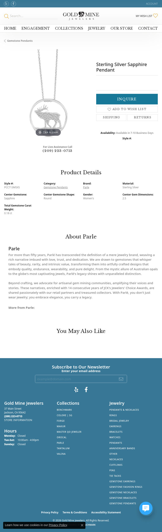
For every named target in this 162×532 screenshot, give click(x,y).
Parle (86, 187)
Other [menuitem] (113, 453)
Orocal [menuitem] (62, 437)
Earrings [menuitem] (115, 426)
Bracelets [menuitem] (116, 431)
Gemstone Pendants (20, 41)
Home (10, 28)
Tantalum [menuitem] (63, 448)
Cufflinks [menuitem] (116, 464)
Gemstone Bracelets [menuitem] (123, 497)
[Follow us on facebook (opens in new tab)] (13, 3)
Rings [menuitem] (113, 415)
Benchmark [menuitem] (64, 409)
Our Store (122, 28)
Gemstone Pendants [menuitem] (122, 503)
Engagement (36, 28)
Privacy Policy (49, 512)
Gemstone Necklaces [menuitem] (123, 492)
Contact (148, 28)
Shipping (111, 117)
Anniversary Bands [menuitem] (122, 448)
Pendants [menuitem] (115, 442)
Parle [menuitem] (60, 442)
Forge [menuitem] (61, 420)
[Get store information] (18, 420)
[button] (151, 3)
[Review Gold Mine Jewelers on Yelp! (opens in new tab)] (6, 3)
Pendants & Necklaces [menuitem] (124, 409)
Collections (69, 28)
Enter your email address (81, 371)
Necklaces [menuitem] (116, 459)
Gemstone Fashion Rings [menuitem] (125, 486)
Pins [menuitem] (112, 470)
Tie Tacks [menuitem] (115, 475)
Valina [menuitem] (61, 453)
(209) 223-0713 (57, 151)
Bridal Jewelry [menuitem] (119, 420)
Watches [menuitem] (115, 437)
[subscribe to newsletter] (121, 379)
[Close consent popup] (82, 525)
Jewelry (96, 28)
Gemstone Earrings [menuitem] (122, 481)
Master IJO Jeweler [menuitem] (69, 431)
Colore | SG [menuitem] (64, 415)
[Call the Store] (13, 416)
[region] (48, 93)
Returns (142, 117)
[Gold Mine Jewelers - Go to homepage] (81, 15)
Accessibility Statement (106, 512)
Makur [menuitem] (61, 426)
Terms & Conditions (75, 512)
